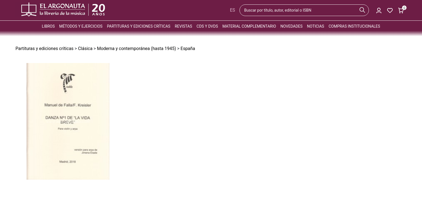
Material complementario (249, 26)
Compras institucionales (354, 26)
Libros (48, 26)
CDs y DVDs (207, 26)
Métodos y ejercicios (81, 26)
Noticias (315, 26)
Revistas (183, 26)
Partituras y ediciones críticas (138, 26)
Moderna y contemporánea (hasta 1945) (136, 48)
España (188, 48)
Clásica (85, 48)
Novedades (291, 26)
